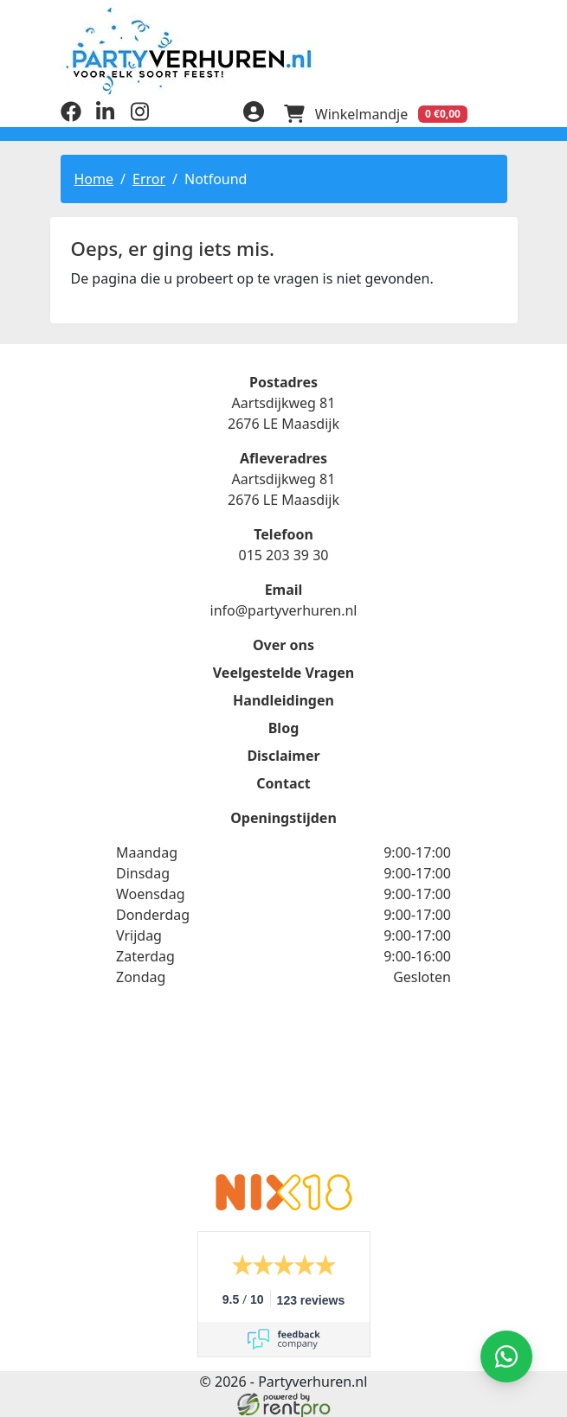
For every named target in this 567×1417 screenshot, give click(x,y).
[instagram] (140, 114)
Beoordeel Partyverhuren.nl (284, 1089)
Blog (284, 726)
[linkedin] (105, 114)
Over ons (283, 643)
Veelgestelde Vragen (283, 670)
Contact (283, 781)
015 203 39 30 (283, 553)
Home (94, 177)
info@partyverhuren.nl (284, 608)
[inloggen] (251, 112)
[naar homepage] (284, 49)
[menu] (497, 112)
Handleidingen (283, 698)
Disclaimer (283, 753)
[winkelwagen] (374, 112)
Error (148, 177)
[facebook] (71, 114)
